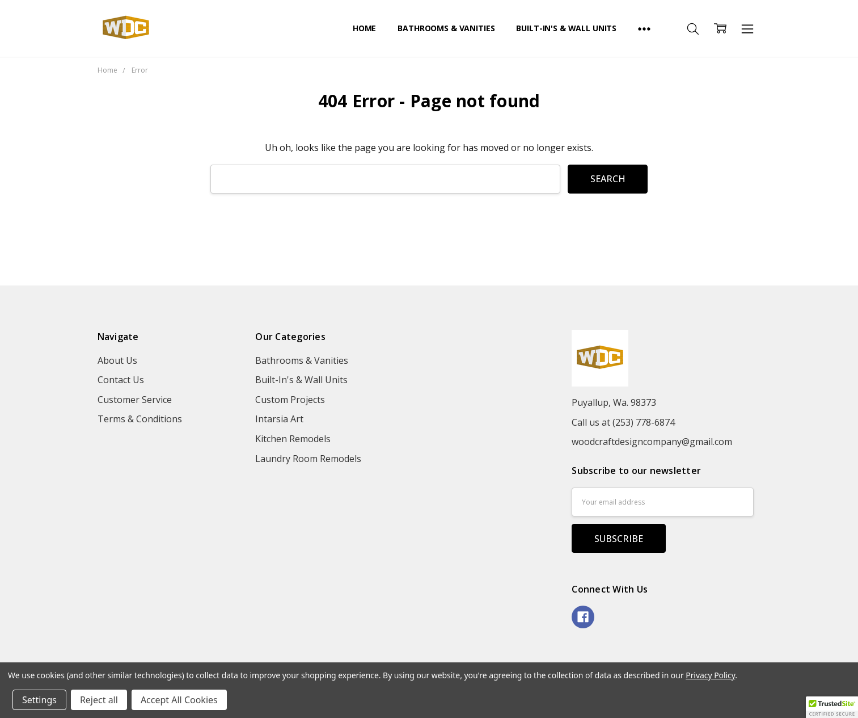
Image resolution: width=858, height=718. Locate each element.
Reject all (99, 700)
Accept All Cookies (179, 700)
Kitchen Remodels (293, 439)
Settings (39, 700)
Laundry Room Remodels (308, 458)
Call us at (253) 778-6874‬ (623, 422)
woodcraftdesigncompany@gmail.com (652, 441)
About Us (117, 360)
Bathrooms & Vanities (446, 28)
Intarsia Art (279, 419)
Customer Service (135, 399)
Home (364, 28)
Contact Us (121, 379)
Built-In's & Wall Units (566, 28)
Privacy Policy (710, 675)
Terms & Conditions (140, 419)
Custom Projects (290, 399)
